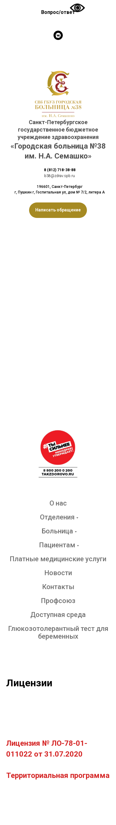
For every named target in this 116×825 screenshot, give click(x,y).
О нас (58, 503)
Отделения (57, 517)
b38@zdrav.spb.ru (59, 176)
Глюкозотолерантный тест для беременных (58, 632)
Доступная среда (58, 615)
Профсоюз (58, 601)
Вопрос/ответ (58, 12)
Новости (58, 573)
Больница (57, 531)
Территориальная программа (58, 775)
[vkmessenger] (58, 35)
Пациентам (57, 545)
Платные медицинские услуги (58, 559)
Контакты (58, 587)
